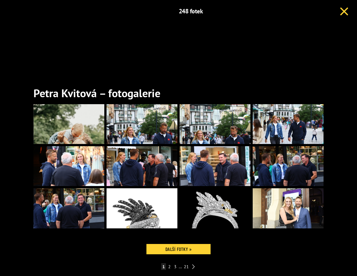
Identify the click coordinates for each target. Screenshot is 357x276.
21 (186, 266)
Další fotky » (178, 249)
